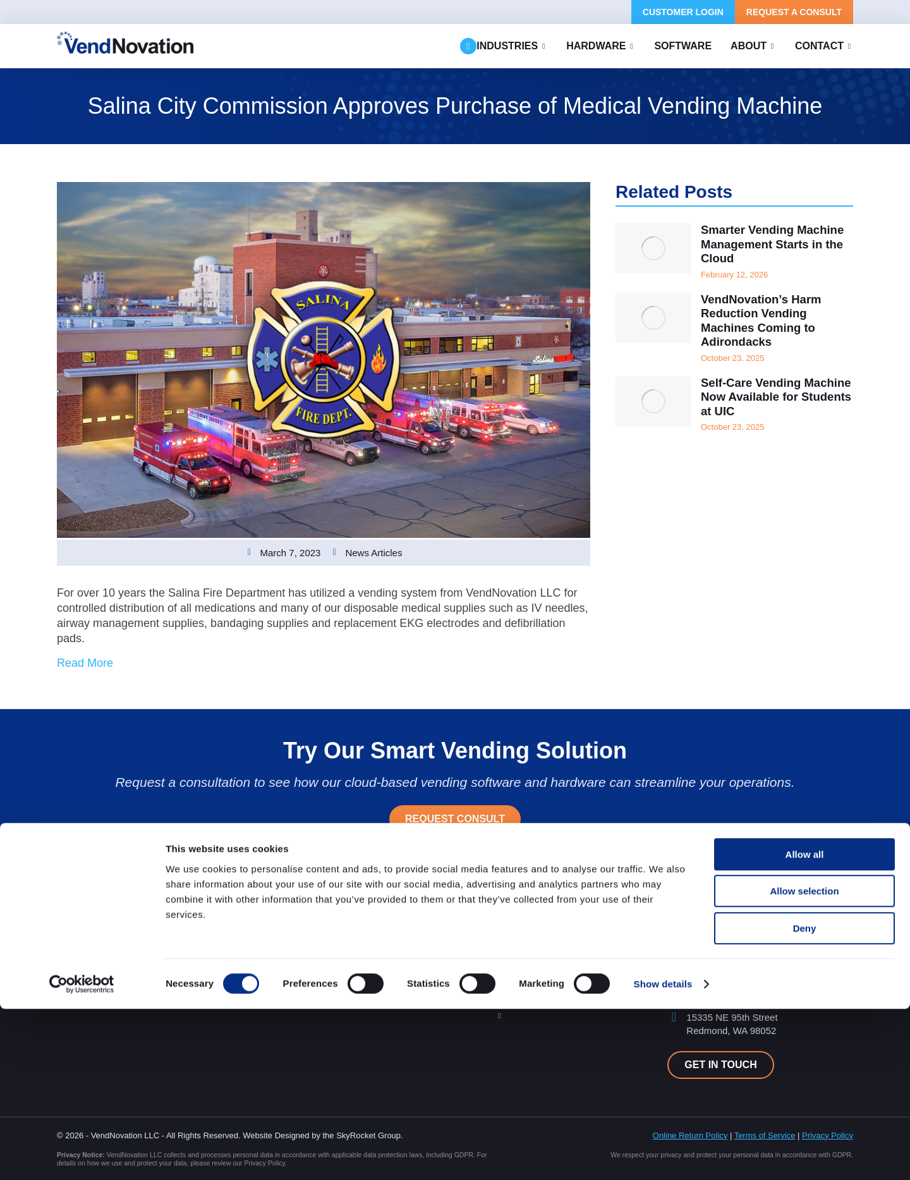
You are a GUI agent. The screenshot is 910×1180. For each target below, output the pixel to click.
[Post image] (653, 248)
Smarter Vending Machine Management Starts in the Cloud (766, 246)
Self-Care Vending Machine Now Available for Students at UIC (770, 405)
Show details (663, 1155)
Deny (804, 1099)
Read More (85, 663)
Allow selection (804, 1062)
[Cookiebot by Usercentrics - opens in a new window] (82, 1155)
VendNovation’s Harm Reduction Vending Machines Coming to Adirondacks (766, 325)
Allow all (805, 1025)
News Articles (373, 552)
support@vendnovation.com (745, 970)
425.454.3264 (715, 947)
